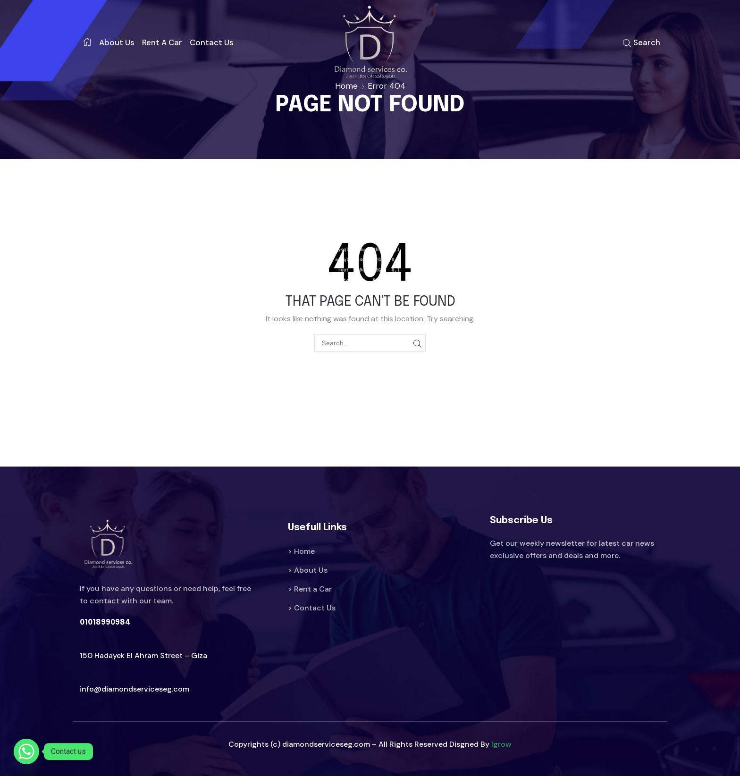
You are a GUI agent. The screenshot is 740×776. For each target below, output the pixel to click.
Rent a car (162, 42)
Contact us (212, 42)
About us (117, 42)
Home (346, 86)
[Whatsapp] (26, 751)
